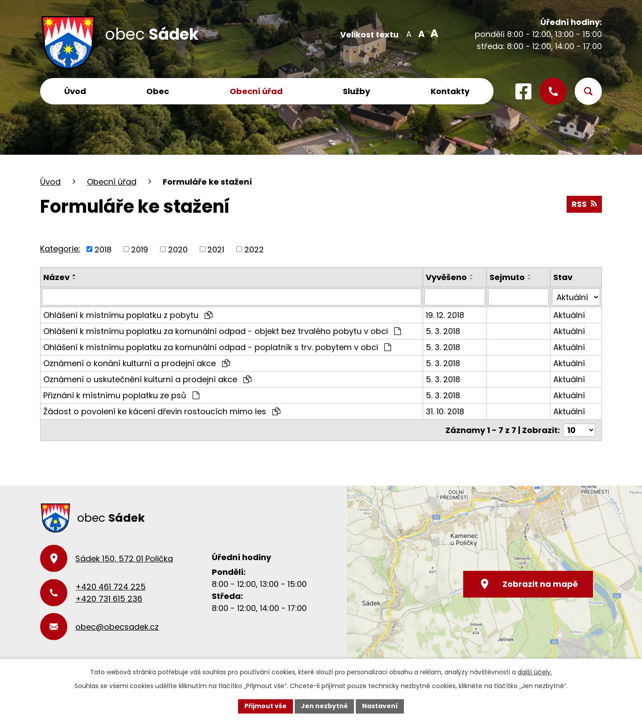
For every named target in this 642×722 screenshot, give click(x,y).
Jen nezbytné (324, 705)
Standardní (421, 33)
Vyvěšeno (446, 277)
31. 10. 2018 (445, 411)
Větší (433, 33)
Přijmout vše (265, 705)
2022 (254, 249)
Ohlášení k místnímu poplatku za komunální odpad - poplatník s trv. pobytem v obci (217, 347)
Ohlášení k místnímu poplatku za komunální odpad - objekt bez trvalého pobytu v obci (222, 331)
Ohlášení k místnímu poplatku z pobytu (128, 315)
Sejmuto (507, 277)
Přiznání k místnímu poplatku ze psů (121, 395)
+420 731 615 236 (108, 598)
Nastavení (380, 705)
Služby (356, 91)
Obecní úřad (256, 91)
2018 (103, 249)
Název (56, 277)
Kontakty (450, 91)
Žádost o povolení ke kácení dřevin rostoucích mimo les (161, 411)
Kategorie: (60, 248)
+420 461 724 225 (110, 586)
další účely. (535, 672)
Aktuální (569, 315)
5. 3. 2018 (443, 331)
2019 (139, 249)
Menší (409, 33)
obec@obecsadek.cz (117, 626)
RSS (584, 204)
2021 (215, 249)
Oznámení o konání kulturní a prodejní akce (136, 363)
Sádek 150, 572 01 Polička (124, 558)
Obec (157, 91)
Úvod (75, 91)
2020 (178, 249)
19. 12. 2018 (445, 315)
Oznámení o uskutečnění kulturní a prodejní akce (147, 379)
